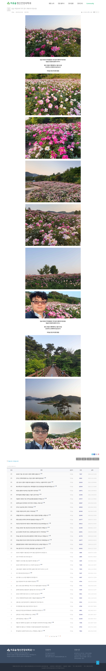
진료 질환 (70, 3)
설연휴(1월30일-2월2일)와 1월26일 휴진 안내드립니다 (29, 590)
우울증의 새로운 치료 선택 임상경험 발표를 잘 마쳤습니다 (30, 499)
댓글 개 (10, 461)
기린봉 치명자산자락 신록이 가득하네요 (25, 511)
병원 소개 (51, 3)
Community (90, 3)
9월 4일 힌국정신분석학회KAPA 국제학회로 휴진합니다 (29, 610)
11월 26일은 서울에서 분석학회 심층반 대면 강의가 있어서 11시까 (32, 569)
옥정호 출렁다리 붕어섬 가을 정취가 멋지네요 (27, 490)
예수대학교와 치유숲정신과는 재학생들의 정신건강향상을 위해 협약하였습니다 (35, 486)
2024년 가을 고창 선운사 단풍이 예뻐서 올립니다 (28, 474)
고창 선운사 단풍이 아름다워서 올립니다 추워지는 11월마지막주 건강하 (33, 482)
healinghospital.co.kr (53, 668)
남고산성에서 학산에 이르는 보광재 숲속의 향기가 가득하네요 (31, 532)
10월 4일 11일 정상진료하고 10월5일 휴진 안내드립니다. (30, 602)
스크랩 (90, 12)
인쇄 (86, 12)
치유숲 (71, 474)
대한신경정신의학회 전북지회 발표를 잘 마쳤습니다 (28, 519)
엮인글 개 (15, 461)
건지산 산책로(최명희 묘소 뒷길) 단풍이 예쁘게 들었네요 (29, 478)
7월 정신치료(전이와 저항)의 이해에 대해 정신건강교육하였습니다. (32, 523)
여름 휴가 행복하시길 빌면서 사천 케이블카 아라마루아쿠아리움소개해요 (33, 623)
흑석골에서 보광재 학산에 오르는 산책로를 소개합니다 (29, 631)
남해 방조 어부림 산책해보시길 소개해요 (26, 614)
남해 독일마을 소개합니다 (22, 619)
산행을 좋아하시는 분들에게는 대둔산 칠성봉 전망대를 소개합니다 (32, 515)
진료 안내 (80, 3)
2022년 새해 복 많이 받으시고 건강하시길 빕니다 (28, 594)
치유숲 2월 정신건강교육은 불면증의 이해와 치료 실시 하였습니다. (32, 536)
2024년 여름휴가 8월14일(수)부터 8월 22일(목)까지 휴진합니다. (31, 552)
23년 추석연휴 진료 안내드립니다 (24, 557)
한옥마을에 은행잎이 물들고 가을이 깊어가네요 (27, 495)
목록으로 (96, 459)
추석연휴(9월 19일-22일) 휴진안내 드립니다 (26, 606)
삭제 (89, 459)
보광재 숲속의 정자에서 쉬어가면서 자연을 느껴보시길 (29, 503)
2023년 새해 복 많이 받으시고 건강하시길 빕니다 (28, 565)
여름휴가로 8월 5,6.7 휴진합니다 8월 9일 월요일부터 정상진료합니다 (32, 627)
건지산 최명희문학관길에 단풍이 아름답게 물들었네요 (29, 598)
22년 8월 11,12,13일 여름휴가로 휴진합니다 (26, 577)
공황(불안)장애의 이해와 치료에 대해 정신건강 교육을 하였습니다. (32, 544)
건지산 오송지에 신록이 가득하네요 (24, 507)
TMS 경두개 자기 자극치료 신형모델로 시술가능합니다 (29, 548)
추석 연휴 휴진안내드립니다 (23, 573)
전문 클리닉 (61, 3)
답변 (84, 459)
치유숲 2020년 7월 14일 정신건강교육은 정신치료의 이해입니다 (31, 528)
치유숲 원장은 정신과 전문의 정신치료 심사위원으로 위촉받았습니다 (32, 540)
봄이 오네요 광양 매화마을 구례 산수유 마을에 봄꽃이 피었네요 (31, 585)
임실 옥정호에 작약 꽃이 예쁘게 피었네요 (26, 581)
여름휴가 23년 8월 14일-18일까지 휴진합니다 (27, 561)
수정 (79, 459)
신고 (82, 12)
